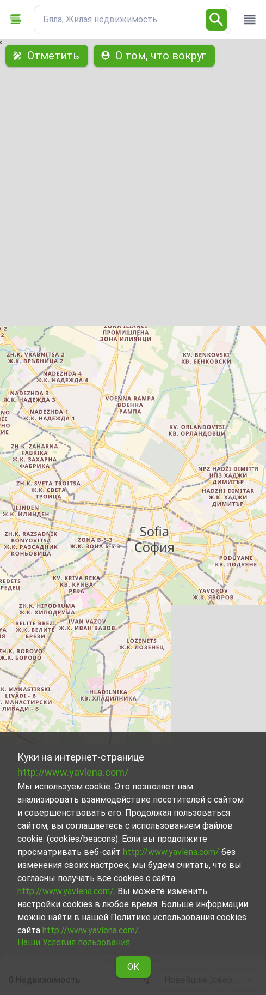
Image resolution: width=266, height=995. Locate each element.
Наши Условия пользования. (74, 942)
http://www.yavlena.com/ (72, 772)
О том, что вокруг (154, 56)
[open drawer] (249, 19)
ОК (133, 967)
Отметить (46, 56)
